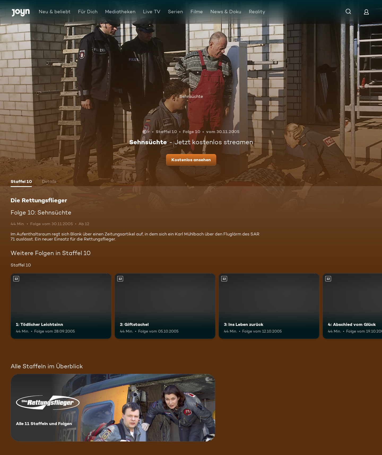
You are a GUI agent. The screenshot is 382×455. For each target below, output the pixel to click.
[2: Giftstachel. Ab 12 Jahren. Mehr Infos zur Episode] (165, 306)
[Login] (366, 11)
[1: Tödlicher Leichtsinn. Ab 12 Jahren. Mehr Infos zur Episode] (61, 306)
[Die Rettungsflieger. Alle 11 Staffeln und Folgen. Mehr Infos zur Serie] (113, 407)
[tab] (21, 182)
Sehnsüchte (191, 96)
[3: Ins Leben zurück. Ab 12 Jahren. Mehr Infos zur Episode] (269, 306)
